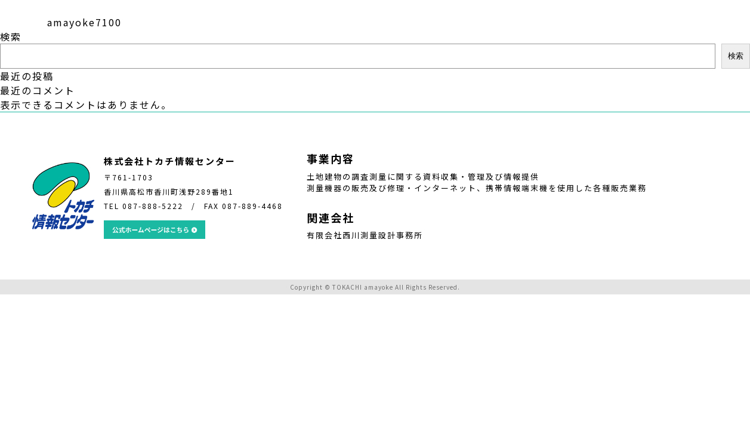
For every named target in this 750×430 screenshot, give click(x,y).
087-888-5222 (152, 206)
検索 (10, 36)
